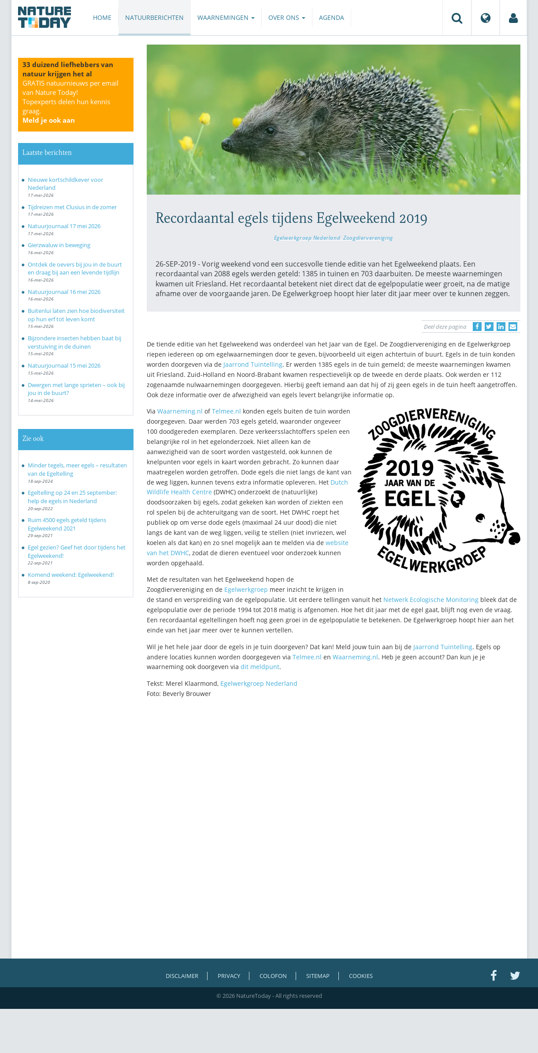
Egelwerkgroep (246, 589)
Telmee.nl (226, 411)
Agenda (331, 17)
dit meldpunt (260, 666)
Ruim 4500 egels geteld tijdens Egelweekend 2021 (67, 524)
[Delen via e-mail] (512, 326)
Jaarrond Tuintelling (252, 364)
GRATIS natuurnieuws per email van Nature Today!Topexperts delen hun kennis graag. (70, 101)
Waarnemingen (226, 17)
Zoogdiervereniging (368, 237)
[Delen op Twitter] (489, 326)
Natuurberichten (154, 17)
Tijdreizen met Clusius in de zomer (72, 207)
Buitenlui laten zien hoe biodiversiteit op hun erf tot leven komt (76, 315)
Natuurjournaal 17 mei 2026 (64, 226)
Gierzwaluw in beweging (59, 245)
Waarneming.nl (180, 411)
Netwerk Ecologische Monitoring (431, 599)
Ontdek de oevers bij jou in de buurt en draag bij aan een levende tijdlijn (75, 268)
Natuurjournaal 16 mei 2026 (64, 292)
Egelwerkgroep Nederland (307, 237)
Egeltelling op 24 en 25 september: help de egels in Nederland (72, 497)
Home (102, 17)
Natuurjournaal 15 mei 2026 (64, 365)
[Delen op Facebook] (477, 326)
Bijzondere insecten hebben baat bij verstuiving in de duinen (74, 342)
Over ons (286, 17)
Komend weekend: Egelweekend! (71, 575)
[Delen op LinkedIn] (501, 326)
